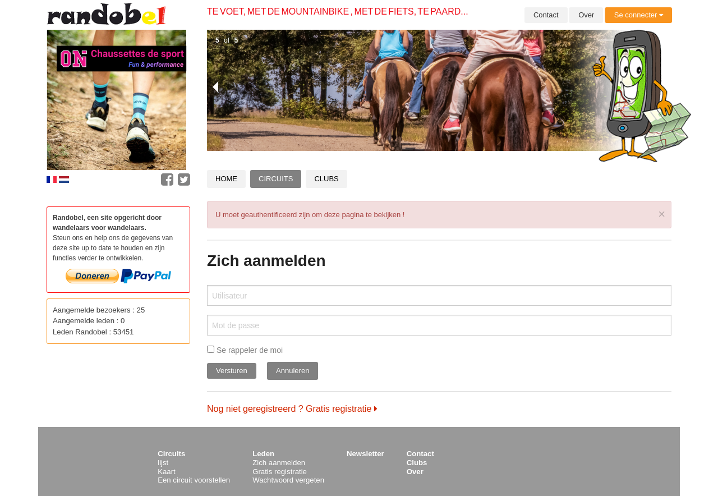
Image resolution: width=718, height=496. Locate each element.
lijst (163, 462)
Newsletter (365, 453)
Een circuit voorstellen (194, 480)
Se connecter (638, 15)
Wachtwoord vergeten (288, 480)
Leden (263, 453)
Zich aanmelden (278, 462)
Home (226, 178)
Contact (546, 15)
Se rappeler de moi (245, 350)
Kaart (167, 471)
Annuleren (292, 370)
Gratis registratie (279, 471)
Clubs (326, 178)
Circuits (276, 178)
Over (586, 15)
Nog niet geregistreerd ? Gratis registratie (292, 409)
